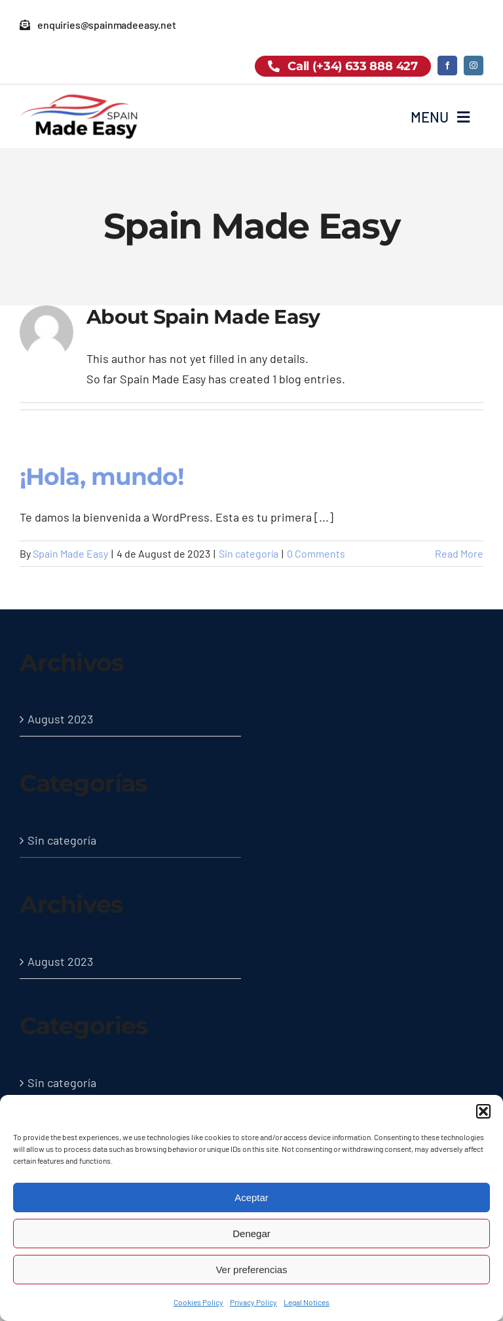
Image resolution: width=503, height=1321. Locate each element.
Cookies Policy (198, 1302)
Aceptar (251, 1197)
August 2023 (60, 719)
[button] (483, 1111)
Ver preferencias (251, 1269)
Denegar (251, 1233)
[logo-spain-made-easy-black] (79, 98)
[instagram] (473, 65)
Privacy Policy (253, 1302)
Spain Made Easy (70, 553)
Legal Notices (306, 1302)
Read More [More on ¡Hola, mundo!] (459, 553)
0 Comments (316, 553)
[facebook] (447, 65)
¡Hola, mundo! (101, 476)
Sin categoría (248, 553)
